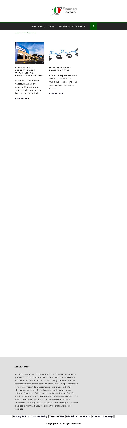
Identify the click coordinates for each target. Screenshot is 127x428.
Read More (22, 98)
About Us (85, 416)
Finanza (51, 26)
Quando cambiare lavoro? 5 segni (60, 69)
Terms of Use (57, 416)
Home (33, 26)
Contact (96, 416)
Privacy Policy (21, 416)
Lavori (41, 26)
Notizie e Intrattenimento (71, 26)
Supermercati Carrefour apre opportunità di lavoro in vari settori (29, 71)
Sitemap (108, 416)
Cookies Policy (39, 416)
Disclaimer (72, 416)
